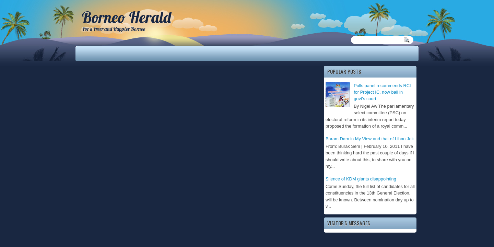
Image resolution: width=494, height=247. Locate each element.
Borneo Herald (126, 17)
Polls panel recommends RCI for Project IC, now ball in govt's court (382, 92)
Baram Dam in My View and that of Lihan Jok (370, 138)
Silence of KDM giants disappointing (361, 178)
